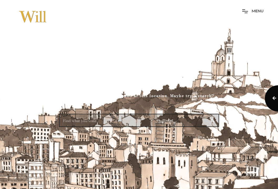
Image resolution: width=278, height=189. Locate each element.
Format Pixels (33, 178)
